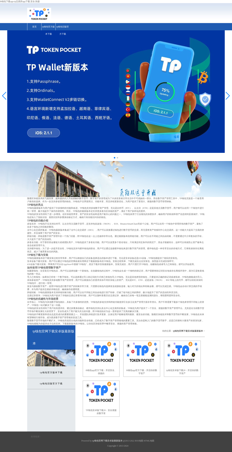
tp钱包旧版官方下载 (62, 30)
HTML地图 (149, 440)
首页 (34, 26)
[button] (227, 96)
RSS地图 (139, 440)
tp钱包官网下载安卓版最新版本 (188, 331)
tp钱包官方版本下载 (48, 30)
